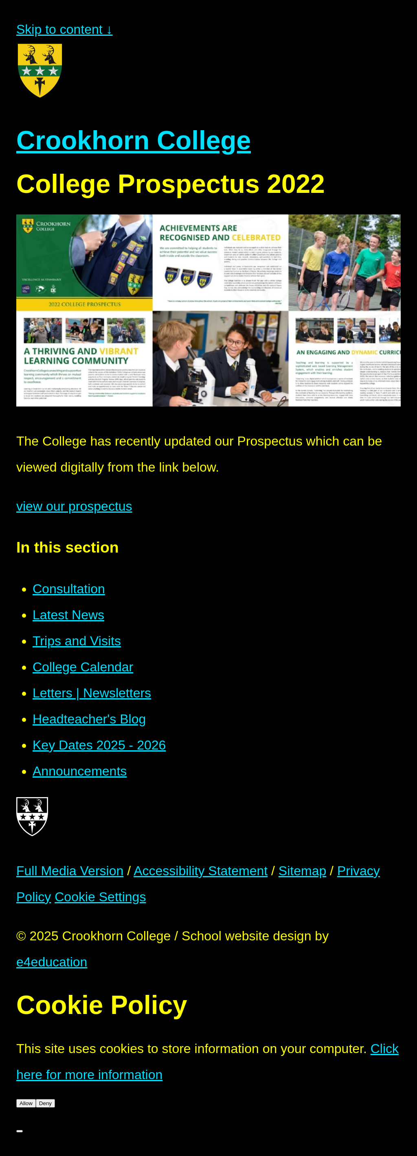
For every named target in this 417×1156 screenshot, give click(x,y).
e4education (51, 962)
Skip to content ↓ (64, 29)
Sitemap (302, 870)
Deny (45, 1103)
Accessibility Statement (201, 870)
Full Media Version (69, 870)
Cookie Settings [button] (100, 896)
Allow (26, 1103)
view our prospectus (74, 506)
